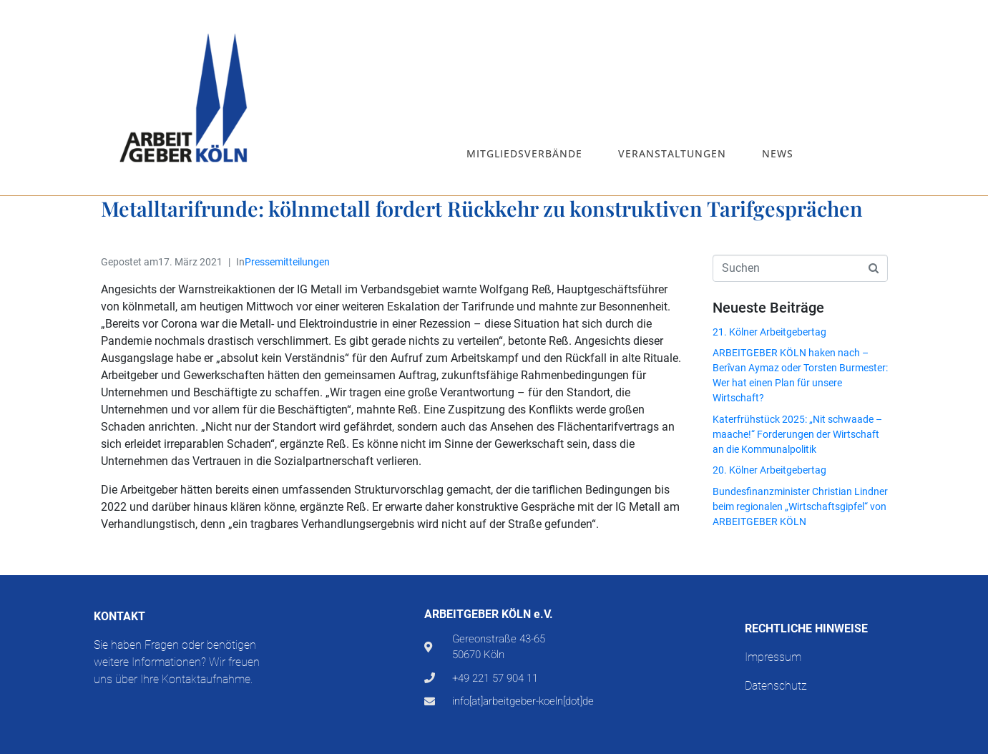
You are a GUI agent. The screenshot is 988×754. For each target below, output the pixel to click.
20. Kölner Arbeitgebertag (769, 470)
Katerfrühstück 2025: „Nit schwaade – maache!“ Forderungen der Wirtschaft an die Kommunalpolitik (797, 434)
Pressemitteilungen (287, 262)
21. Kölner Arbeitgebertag (769, 332)
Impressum (773, 657)
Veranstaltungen (672, 153)
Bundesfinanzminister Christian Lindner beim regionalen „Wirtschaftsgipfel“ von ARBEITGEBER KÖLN (800, 506)
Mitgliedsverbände (524, 153)
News (777, 153)
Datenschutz (776, 685)
